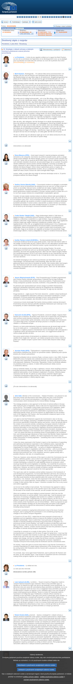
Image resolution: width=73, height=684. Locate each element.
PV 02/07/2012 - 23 (25, 32)
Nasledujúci (25, 22)
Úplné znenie (38, 22)
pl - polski (56, 17)
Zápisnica (67, 49)
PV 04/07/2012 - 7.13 (44, 32)
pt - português (59, 17)
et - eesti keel (29, 17)
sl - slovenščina (66, 17)
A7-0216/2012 (7, 32)
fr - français (36, 17)
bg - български (18, 17)
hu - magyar (50, 17)
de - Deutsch (27, 17)
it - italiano (43, 17)
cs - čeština (22, 17)
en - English (34, 17)
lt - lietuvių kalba (47, 17)
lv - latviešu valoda (45, 17)
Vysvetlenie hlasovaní (45, 33)
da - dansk (24, 17)
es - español (20, 17)
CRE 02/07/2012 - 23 (26, 33)
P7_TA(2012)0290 (61, 32)
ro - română (61, 17)
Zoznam (6, 22)
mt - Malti (52, 17)
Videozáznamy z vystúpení (51, 49)
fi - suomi (68, 17)
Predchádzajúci (16, 22)
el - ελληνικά (31, 17)
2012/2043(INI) (11, 26)
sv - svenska (70, 17)
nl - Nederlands (54, 17)
